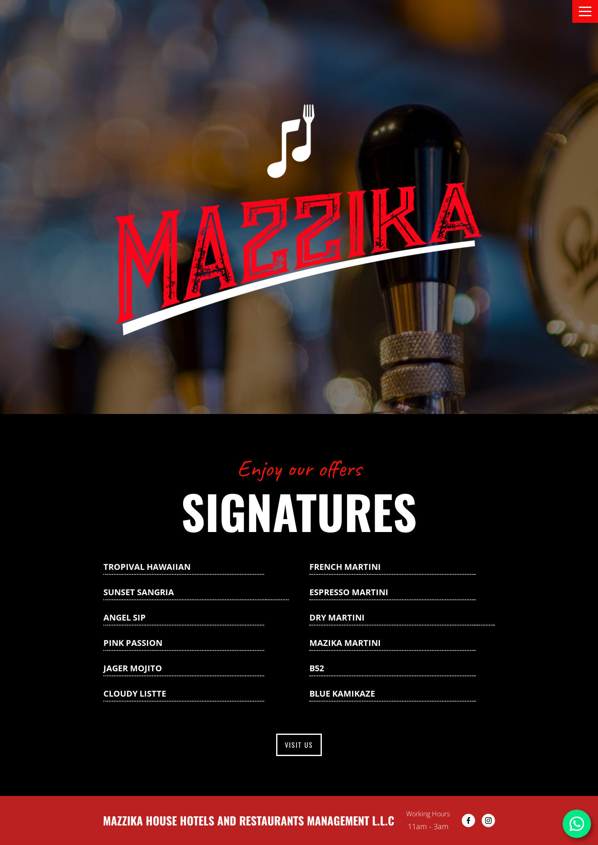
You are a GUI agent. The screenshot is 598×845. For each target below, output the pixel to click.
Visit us (299, 745)
